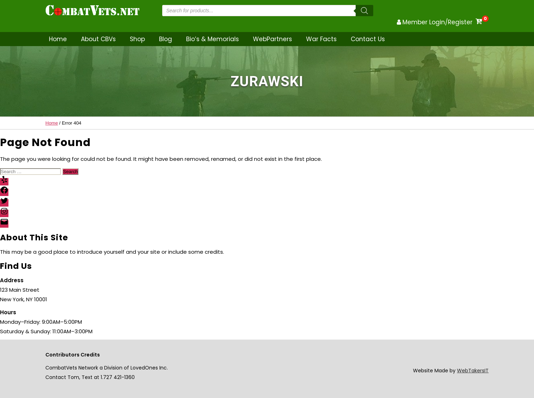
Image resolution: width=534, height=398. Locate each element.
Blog (165, 39)
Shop (137, 39)
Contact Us (368, 39)
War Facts (321, 39)
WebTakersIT (473, 370)
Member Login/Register (437, 22)
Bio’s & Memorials (212, 39)
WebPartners (272, 39)
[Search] (364, 10)
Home (58, 39)
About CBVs (98, 39)
